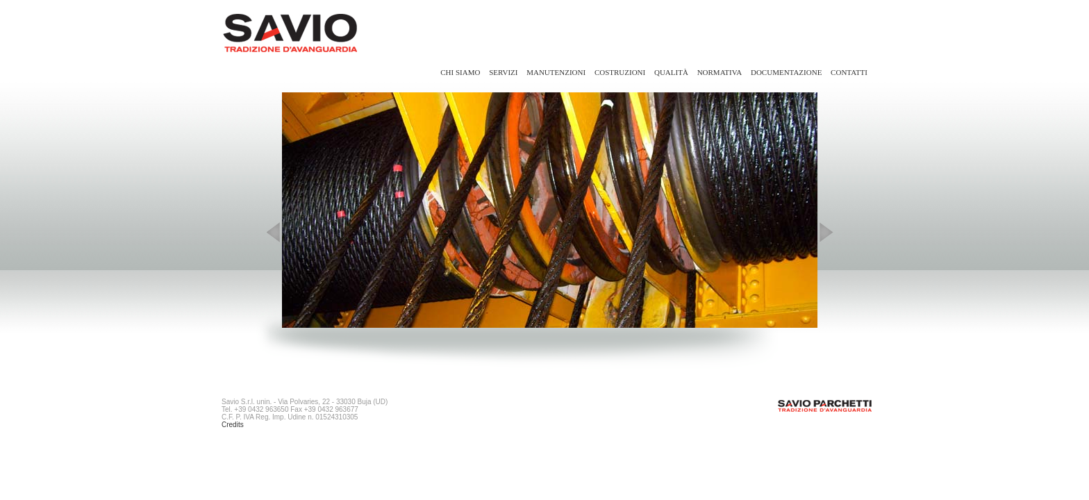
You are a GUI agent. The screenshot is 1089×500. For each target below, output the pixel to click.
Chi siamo (460, 72)
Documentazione (786, 72)
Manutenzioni (555, 72)
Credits (233, 424)
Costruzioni (620, 72)
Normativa (719, 72)
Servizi (503, 72)
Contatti (849, 72)
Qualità (671, 72)
